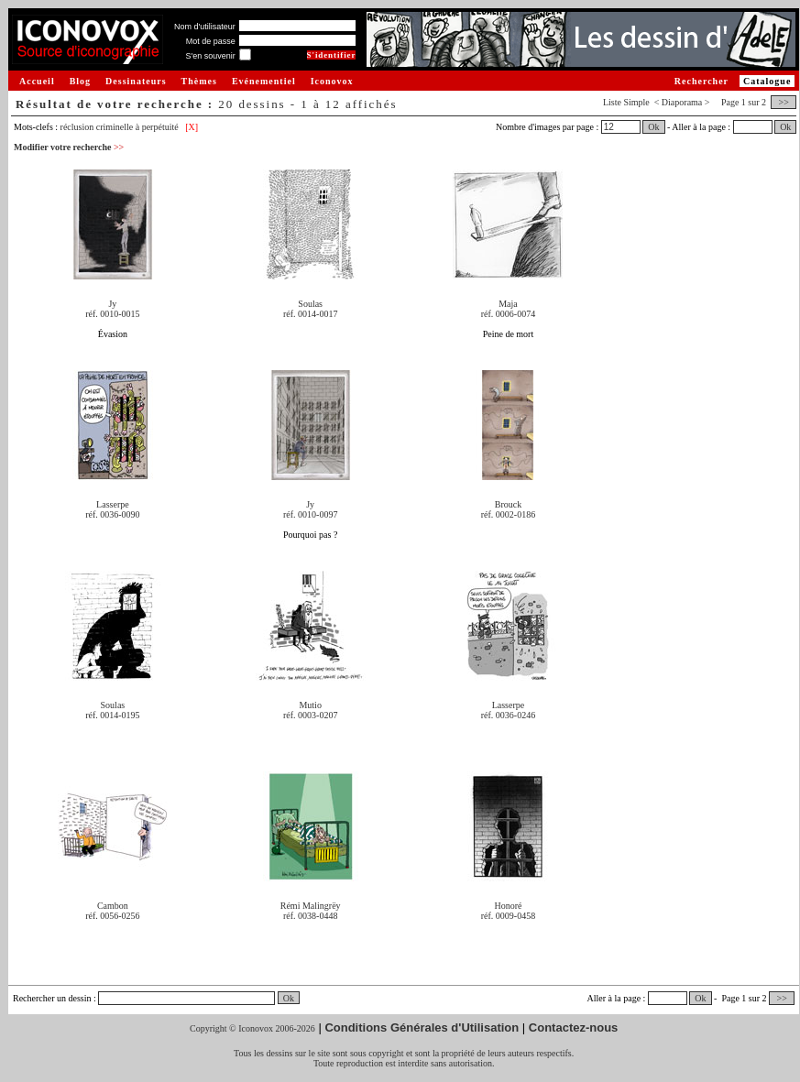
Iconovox (332, 81)
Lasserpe (112, 504)
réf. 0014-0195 (112, 715)
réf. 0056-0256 (112, 916)
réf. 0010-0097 (310, 514)
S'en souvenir (210, 55)
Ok (653, 127)
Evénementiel (264, 81)
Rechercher (701, 81)
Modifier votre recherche (69, 147)
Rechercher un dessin (52, 998)
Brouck (508, 504)
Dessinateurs (135, 81)
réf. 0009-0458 (508, 916)
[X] (191, 127)
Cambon (112, 906)
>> (783, 102)
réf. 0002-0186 (508, 514)
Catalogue (767, 81)
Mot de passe (211, 41)
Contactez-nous (574, 1027)
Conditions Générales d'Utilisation (421, 1027)
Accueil (37, 81)
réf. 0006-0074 (508, 314)
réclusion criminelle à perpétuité (119, 127)
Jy (112, 304)
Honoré (507, 906)
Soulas (310, 304)
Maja (508, 304)
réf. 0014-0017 (310, 314)
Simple (636, 102)
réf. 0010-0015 (112, 314)
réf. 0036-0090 (112, 514)
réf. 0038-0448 (310, 916)
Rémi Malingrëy (310, 906)
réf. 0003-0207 (310, 715)
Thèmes (199, 81)
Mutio (310, 705)
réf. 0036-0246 (508, 715)
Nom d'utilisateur (205, 26)
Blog (80, 81)
